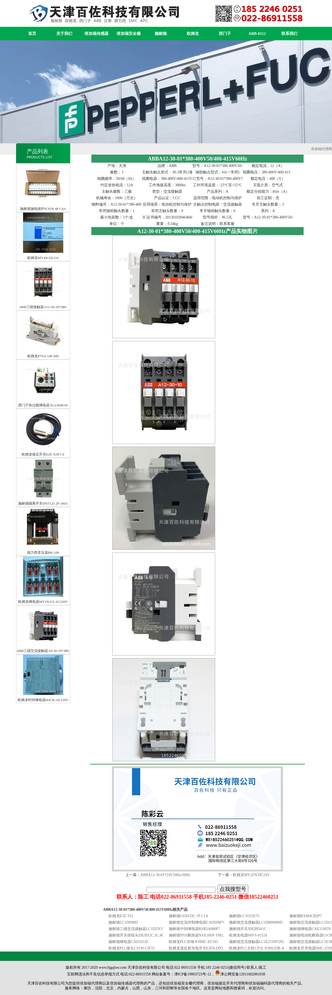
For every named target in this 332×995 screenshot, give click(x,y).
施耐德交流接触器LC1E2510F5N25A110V (263, 942)
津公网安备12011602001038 (240, 974)
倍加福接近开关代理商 (226, 983)
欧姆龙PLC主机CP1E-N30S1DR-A (256, 948)
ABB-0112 (257, 33)
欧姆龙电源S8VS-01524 (248, 935)
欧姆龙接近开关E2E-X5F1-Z (43, 414)
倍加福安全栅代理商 (187, 983)
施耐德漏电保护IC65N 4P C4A (43, 168)
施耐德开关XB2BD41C (247, 929)
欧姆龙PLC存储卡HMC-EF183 (193, 942)
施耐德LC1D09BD (123, 922)
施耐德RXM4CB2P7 (305, 916)
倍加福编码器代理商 (265, 983)
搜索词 (239, 988)
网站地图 (222, 988)
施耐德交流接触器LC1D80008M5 (256, 922)
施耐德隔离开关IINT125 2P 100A (43, 463)
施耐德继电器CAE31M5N (310, 929)
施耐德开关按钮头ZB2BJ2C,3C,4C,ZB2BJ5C (144, 935)
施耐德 (161, 33)
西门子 (225, 33)
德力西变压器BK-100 (43, 512)
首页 (32, 33)
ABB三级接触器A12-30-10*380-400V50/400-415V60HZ (43, 267)
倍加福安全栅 (129, 33)
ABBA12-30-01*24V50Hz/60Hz (165, 875)
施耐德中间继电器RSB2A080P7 (194, 929)
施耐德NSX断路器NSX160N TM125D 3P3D (204, 935)
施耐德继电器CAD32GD (128, 942)
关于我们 (64, 33)
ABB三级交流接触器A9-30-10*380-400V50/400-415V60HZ (43, 610)
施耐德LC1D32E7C (244, 916)
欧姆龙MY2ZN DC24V (251, 875)
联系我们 (289, 33)
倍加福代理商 (321, 149)
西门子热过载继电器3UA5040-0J (43, 365)
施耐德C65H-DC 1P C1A (188, 916)
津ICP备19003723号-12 (192, 974)
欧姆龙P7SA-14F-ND (43, 316)
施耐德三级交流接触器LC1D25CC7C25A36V (145, 929)
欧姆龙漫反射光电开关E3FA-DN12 (197, 948)
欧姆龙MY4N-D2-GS (43, 218)
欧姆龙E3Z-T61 (121, 916)
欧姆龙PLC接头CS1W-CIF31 (132, 948)
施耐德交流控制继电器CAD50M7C (197, 922)
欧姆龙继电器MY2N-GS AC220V (43, 561)
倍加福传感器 (96, 33)
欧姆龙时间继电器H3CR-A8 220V (43, 660)
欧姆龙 (193, 33)
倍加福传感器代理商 (127, 983)
